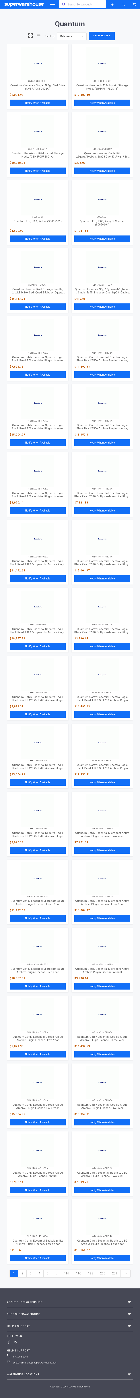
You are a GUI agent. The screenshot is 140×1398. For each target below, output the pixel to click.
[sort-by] (72, 36)
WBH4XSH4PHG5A (38, 625)
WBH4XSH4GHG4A (37, 1100)
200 (102, 1273)
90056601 (102, 217)
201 (114, 1273)
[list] (38, 36)
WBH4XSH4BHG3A (37, 1236)
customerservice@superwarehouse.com (32, 1362)
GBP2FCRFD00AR (37, 285)
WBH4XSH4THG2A (38, 353)
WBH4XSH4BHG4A (102, 1236)
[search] (63, 4)
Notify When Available (37, 102)
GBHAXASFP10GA (102, 285)
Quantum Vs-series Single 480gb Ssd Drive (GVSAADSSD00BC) (37, 87)
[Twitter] (17, 1342)
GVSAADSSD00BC (37, 81)
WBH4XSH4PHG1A (102, 625)
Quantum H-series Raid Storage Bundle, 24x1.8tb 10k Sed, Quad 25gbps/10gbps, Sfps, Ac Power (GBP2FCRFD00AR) (37, 291)
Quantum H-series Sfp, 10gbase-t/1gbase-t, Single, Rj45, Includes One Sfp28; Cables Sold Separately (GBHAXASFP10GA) (102, 291)
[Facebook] (10, 1342)
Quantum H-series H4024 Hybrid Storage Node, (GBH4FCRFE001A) (38, 155)
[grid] (30, 36)
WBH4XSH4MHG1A (102, 965)
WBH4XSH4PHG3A (38, 557)
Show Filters (101, 35)
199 (91, 1273)
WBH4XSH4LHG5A (102, 761)
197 (67, 1273)
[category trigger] (52, 5)
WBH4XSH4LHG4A (38, 761)
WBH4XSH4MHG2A (102, 829)
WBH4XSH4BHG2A (102, 1168)
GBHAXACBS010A (102, 149)
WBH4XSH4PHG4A (102, 557)
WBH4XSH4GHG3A (102, 1033)
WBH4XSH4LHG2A (38, 693)
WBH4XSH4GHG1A (37, 1168)
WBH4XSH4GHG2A (37, 1033)
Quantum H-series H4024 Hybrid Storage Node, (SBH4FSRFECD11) (102, 87)
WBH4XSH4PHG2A (102, 489)
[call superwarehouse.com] (112, 4)
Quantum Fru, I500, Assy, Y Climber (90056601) (102, 223)
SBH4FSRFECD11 (102, 81)
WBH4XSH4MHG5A (37, 965)
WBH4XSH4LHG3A (102, 693)
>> (125, 1273)
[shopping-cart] (134, 4)
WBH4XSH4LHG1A (38, 829)
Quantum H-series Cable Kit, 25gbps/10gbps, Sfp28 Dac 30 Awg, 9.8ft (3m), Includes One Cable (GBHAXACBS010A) (102, 155)
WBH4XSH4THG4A (38, 421)
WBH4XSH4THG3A (102, 353)
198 (78, 1273)
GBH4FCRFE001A (37, 149)
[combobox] (82, 4)
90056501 (37, 217)
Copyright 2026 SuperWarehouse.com (70, 1386)
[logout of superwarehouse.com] (123, 4)
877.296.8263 (17, 1356)
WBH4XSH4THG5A (102, 421)
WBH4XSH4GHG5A (102, 1100)
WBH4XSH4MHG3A (37, 897)
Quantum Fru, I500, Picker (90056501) (38, 221)
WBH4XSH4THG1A (38, 489)
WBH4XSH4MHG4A (102, 897)
